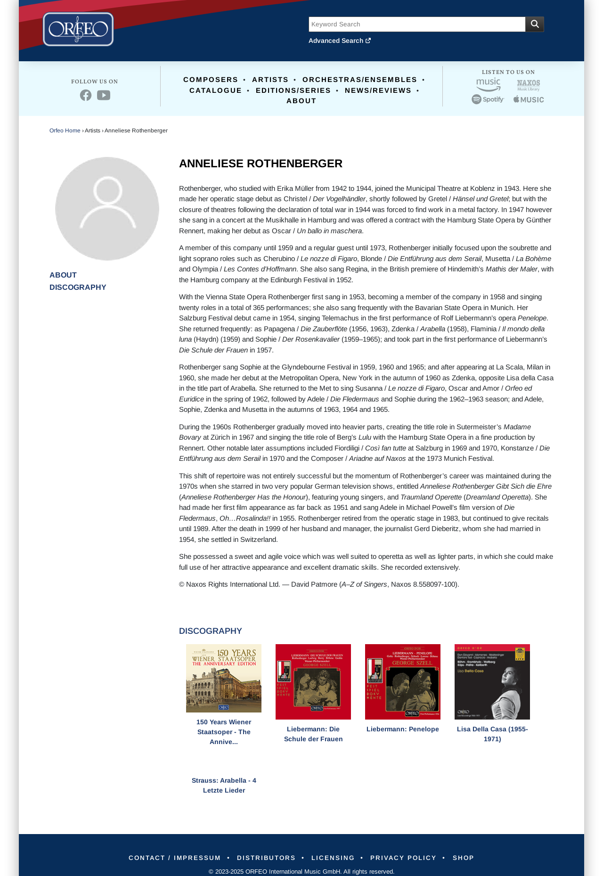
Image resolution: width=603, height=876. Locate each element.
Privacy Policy (408, 857)
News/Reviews (378, 90)
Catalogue (215, 90)
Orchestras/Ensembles (359, 79)
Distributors (264, 857)
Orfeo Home (65, 130)
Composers (210, 79)
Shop (472, 857)
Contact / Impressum (167, 857)
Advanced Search (340, 40)
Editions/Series (293, 90)
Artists (270, 79)
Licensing (335, 857)
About (301, 101)
